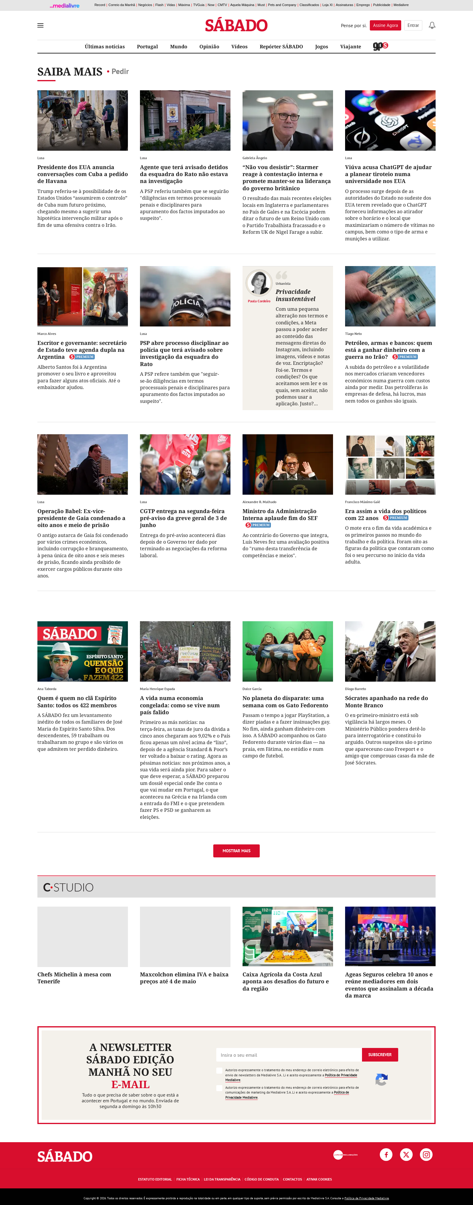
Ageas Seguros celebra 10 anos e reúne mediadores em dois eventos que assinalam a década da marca (389, 985)
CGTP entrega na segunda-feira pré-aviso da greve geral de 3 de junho (183, 518)
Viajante (350, 46)
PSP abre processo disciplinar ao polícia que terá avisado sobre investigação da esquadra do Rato (184, 353)
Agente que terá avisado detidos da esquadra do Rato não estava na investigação (184, 174)
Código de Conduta (262, 1179)
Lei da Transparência (222, 1179)
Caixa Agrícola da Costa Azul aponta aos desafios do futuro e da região (286, 981)
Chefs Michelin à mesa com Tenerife (74, 978)
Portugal (147, 46)
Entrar (413, 25)
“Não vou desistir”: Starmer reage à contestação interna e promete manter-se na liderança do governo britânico (287, 177)
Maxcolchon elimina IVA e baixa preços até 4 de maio (184, 978)
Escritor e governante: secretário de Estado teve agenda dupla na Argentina (82, 350)
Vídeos (239, 46)
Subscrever (380, 1054)
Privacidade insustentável (296, 295)
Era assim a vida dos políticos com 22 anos (386, 514)
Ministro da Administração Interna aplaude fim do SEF (280, 514)
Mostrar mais (236, 850)
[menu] (40, 25)
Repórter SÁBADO (281, 46)
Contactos (292, 1179)
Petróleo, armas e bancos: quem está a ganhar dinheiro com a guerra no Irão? (388, 350)
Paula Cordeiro (259, 301)
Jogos (321, 46)
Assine (385, 25)
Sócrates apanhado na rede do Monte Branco (386, 701)
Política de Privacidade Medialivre (366, 1198)
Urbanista (283, 283)
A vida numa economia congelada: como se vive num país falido (180, 705)
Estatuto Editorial (155, 1179)
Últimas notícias (105, 46)
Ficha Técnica (188, 1179)
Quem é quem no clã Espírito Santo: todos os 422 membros (77, 701)
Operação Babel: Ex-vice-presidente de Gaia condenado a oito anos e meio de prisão (81, 518)
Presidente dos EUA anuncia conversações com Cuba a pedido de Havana (82, 174)
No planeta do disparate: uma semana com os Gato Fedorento (285, 701)
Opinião (209, 46)
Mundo (178, 46)
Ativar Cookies (319, 1179)
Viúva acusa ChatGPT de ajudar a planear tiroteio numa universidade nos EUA (388, 174)
